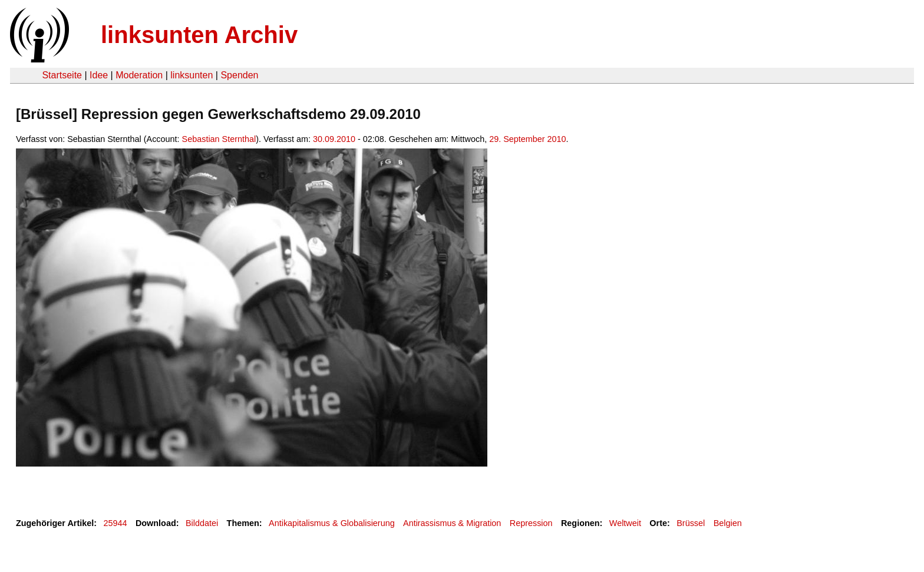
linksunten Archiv (199, 35)
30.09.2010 (334, 139)
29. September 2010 (527, 139)
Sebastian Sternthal (219, 139)
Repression (531, 523)
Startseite (62, 75)
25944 (115, 523)
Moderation (139, 75)
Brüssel (690, 523)
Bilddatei (202, 523)
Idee (99, 75)
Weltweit (625, 523)
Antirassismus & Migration (452, 523)
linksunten (191, 75)
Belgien (728, 523)
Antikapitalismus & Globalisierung (332, 523)
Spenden (239, 75)
